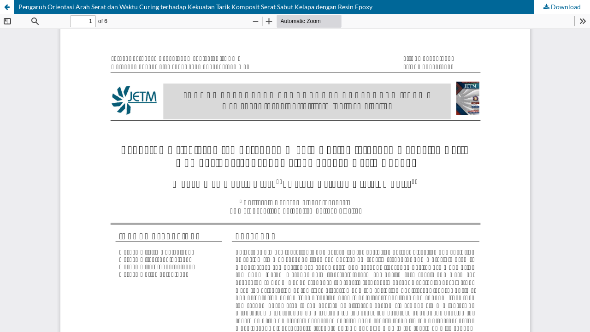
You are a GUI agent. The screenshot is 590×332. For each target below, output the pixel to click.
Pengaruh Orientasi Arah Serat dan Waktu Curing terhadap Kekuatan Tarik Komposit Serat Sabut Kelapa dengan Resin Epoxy (195, 7)
